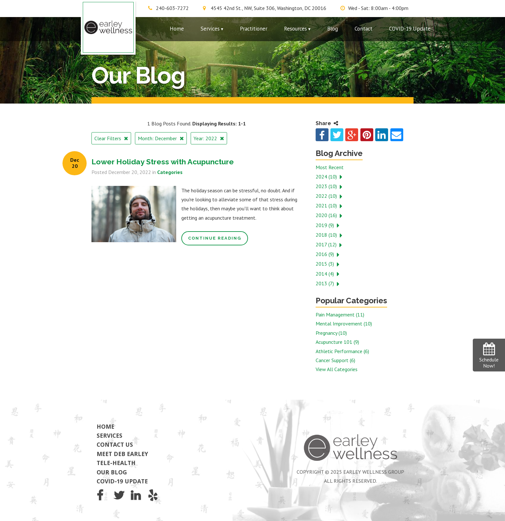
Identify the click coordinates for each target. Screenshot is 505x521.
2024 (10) (327, 176)
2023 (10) (327, 186)
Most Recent (330, 167)
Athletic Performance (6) (342, 351)
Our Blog (112, 472)
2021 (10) (327, 205)
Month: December (158, 138)
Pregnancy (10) (331, 333)
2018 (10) (327, 235)
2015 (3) (325, 263)
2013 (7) (325, 283)
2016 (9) (325, 254)
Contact (363, 28)
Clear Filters (108, 138)
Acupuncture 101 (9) (337, 342)
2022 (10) (327, 196)
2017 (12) (327, 244)
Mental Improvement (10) (344, 323)
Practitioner (253, 28)
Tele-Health (116, 463)
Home (177, 28)
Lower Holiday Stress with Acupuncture (162, 161)
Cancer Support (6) (335, 360)
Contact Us (115, 444)
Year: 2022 (206, 138)
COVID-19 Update (410, 28)
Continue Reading (214, 238)
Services (210, 28)
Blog (332, 28)
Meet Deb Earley (122, 454)
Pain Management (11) (340, 314)
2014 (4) (325, 273)
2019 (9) (325, 225)
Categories (170, 172)
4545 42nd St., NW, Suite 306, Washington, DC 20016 (268, 8)
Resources (295, 28)
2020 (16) (327, 215)
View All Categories (336, 369)
